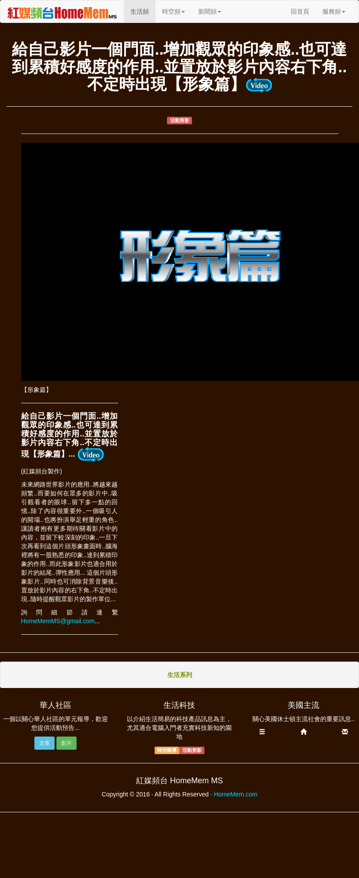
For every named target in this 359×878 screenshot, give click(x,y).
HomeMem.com (235, 794)
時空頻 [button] (173, 11)
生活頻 (142, 11)
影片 (66, 743)
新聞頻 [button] (209, 11)
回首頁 (300, 11)
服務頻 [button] (333, 11)
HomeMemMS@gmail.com (58, 621)
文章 (44, 743)
